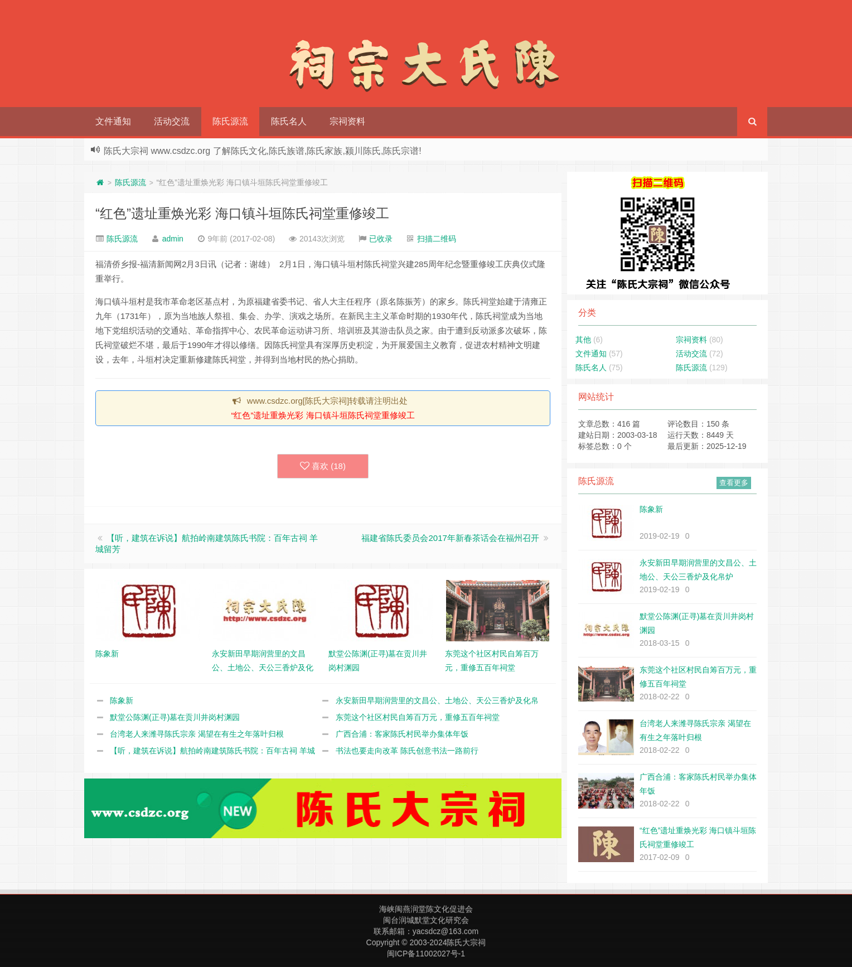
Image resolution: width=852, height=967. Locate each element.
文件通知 (113, 121)
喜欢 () (323, 466)
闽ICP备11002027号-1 (426, 953)
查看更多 (733, 482)
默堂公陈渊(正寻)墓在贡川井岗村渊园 (175, 717)
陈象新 (121, 700)
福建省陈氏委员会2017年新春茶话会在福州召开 (450, 538)
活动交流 (172, 121)
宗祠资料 (347, 121)
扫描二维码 (436, 238)
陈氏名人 (289, 121)
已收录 (381, 238)
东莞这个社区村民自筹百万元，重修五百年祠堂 (418, 717)
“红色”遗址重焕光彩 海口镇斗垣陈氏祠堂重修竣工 (242, 213)
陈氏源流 (230, 121)
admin (172, 238)
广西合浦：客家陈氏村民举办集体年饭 (402, 733)
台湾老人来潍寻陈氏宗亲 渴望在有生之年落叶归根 (197, 733)
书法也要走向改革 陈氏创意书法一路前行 (407, 750)
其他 (583, 339)
